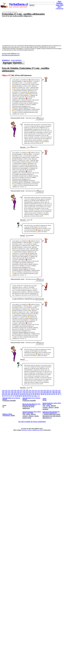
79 (56, 394)
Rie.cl (41, 430)
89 (35, 394)
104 (59, 392)
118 (18, 392)
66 (24, 396)
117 (21, 392)
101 (9, 394)
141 (9, 390)
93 (27, 394)
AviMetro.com (36, 430)
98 (16, 394)
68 (19, 396)
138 (18, 390)
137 (21, 390)
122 (6, 392)
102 (6, 394)
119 (15, 392)
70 (15, 396)
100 (12, 394)
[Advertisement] (27, 30)
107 (50, 392)
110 (41, 392)
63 (30, 396)
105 (56, 392)
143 (3, 390)
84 (46, 394)
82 (50, 394)
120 (12, 392)
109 (44, 392)
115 (26, 392)
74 (7, 396)
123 (3, 392)
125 (56, 390)
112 (35, 392)
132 (35, 390)
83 (48, 394)
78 (58, 394)
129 (44, 390)
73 (9, 396)
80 (54, 394)
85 (44, 394)
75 (5, 396)
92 (29, 394)
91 (31, 394)
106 (53, 392)
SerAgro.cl (25, 430)
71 (13, 396)
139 (15, 390)
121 (9, 392)
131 (38, 390)
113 (32, 392)
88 (37, 394)
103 (3, 394)
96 (21, 394)
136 (24, 390)
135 (26, 390)
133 (32, 390)
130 (41, 390)
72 (11, 396)
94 (25, 394)
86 (41, 394)
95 (23, 394)
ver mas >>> (32, 407)
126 (53, 390)
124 (59, 390)
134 (29, 390)
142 (6, 390)
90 (33, 394)
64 (28, 396)
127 (50, 390)
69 (17, 396)
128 (47, 390)
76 (3, 396)
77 (60, 394)
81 (52, 394)
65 (26, 396)
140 (12, 390)
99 (14, 394)
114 (29, 392)
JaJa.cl (30, 430)
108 (47, 392)
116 (24, 392)
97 (19, 394)
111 (38, 392)
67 (21, 396)
